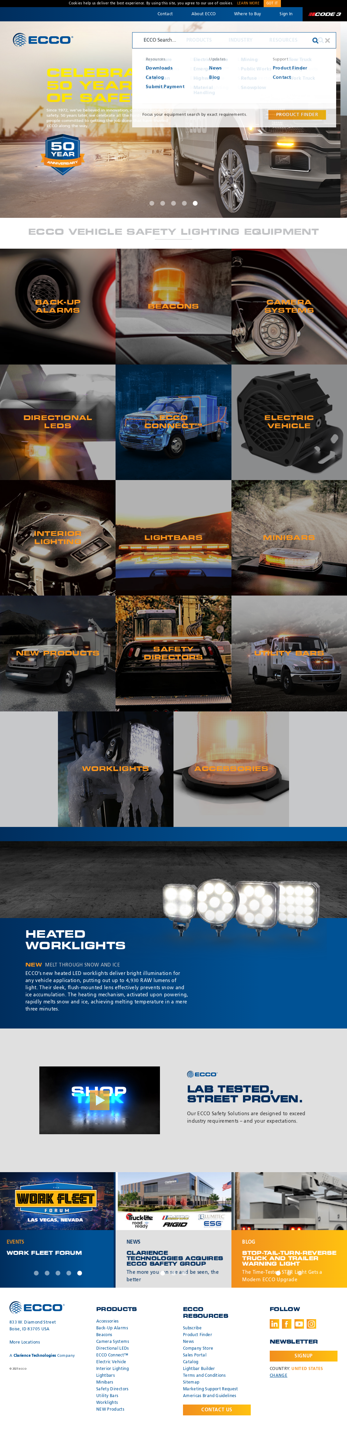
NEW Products (110, 1410)
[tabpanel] (173, 119)
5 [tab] (195, 203)
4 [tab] (184, 203)
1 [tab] (151, 203)
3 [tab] (173, 203)
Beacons (104, 1335)
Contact (165, 14)
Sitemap (191, 1382)
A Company (42, 1355)
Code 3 (324, 14)
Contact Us (216, 1410)
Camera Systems (112, 1342)
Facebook (286, 1324)
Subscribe (192, 1328)
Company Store (198, 1349)
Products (199, 40)
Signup (303, 1356)
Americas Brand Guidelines (210, 1396)
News (188, 1342)
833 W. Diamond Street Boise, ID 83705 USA (32, 1326)
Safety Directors (112, 1389)
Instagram (311, 1324)
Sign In (286, 14)
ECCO (43, 39)
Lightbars (105, 1376)
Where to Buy (247, 14)
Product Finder (197, 1335)
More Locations (24, 1343)
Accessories (107, 1322)
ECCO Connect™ (112, 1355)
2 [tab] (162, 203)
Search (321, 40)
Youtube (299, 1324)
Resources (283, 40)
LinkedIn (274, 1324)
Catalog (190, 1362)
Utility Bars (107, 1396)
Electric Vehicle (111, 1362)
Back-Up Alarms (112, 1328)
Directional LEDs (112, 1349)
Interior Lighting (112, 1369)
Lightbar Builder (199, 1369)
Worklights (107, 1403)
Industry (240, 40)
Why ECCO (156, 40)
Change (278, 1376)
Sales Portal (194, 1355)
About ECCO (203, 14)
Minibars (105, 1382)
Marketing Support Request (210, 1389)
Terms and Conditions (204, 1376)
